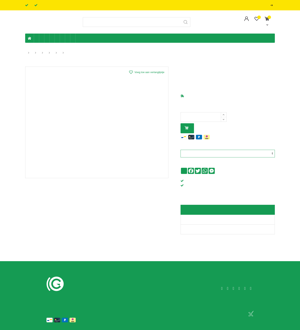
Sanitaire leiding (52, 38)
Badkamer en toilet (77, 38)
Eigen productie (36, 38)
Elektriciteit (62, 38)
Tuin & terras (47, 38)
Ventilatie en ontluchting (57, 38)
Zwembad (72, 38)
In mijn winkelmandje (186, 128)
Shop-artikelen (67, 38)
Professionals (272, 5)
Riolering (41, 38)
